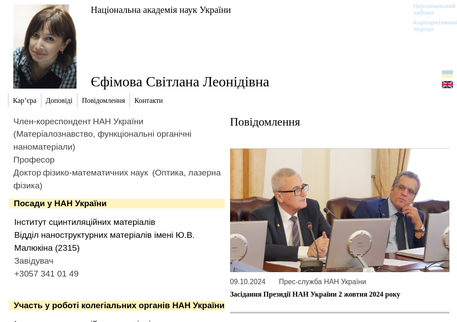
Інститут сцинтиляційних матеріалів (84, 222)
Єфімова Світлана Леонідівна (180, 81)
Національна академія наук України (161, 9)
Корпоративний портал (430, 26)
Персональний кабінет (430, 9)
